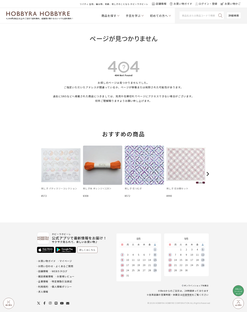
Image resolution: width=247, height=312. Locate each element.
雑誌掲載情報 (45, 276)
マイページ (65, 261)
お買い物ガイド (47, 261)
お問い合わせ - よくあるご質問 (55, 266)
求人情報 (43, 291)
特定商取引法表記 (62, 281)
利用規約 (43, 286)
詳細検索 (233, 15)
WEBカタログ (59, 271)
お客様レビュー (66, 276)
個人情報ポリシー (62, 286)
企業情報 (43, 281)
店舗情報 (187, 294)
